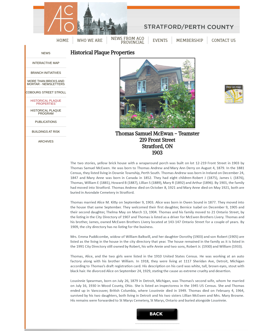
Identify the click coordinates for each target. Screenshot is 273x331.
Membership (189, 40)
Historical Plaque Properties (45, 102)
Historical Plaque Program (45, 112)
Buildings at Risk (46, 131)
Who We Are (90, 40)
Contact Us (224, 40)
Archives (46, 141)
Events (160, 40)
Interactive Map (46, 63)
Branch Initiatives (46, 72)
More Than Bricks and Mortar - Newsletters (46, 82)
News (45, 53)
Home (63, 40)
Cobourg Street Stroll (46, 92)
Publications (46, 121)
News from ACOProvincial (127, 40)
